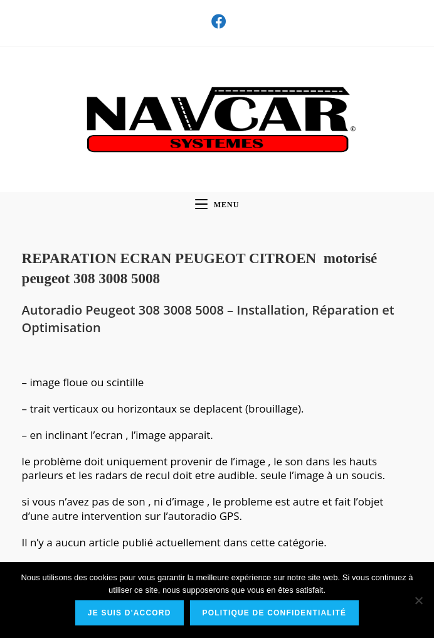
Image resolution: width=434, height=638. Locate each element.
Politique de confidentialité (275, 612)
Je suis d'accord (129, 612)
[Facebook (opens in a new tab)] (217, 21)
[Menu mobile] (217, 204)
